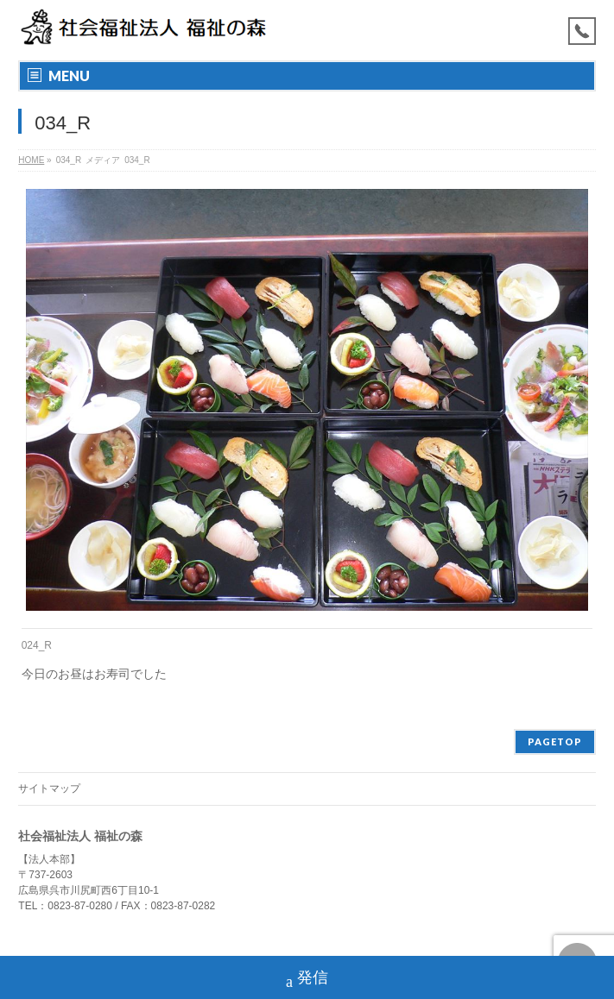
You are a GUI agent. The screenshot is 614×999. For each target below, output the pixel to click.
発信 (307, 979)
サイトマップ (49, 788)
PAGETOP (555, 741)
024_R (37, 645)
